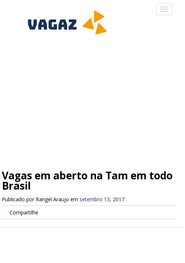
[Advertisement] (92, 98)
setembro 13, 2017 (102, 199)
